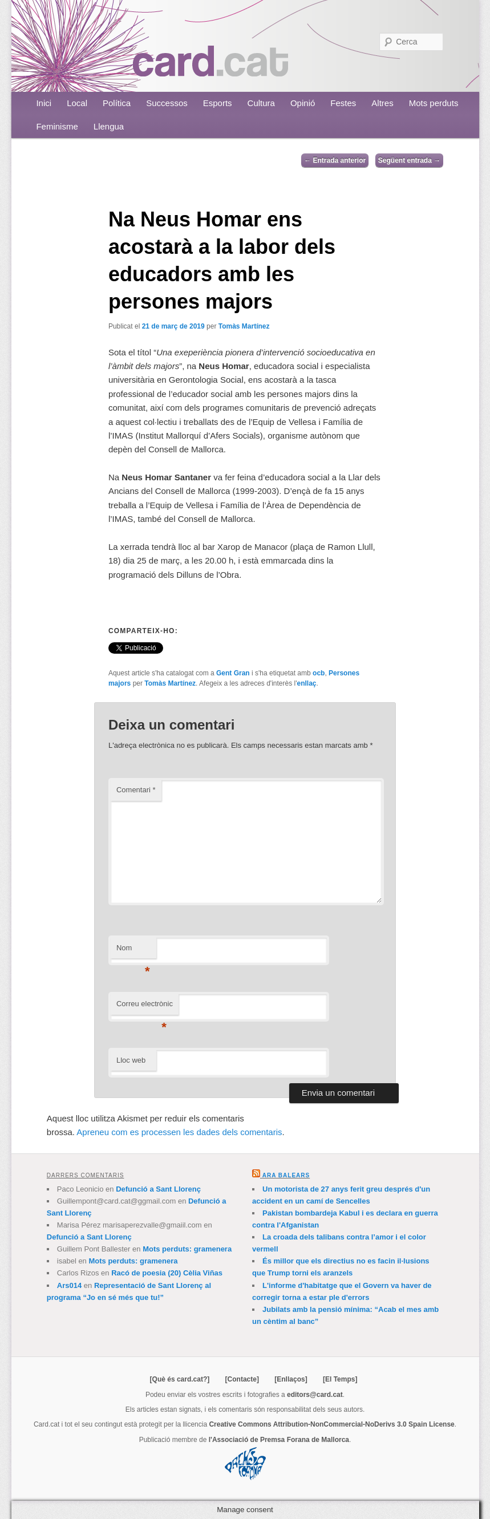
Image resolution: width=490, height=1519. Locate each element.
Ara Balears (286, 1175)
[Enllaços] (290, 1379)
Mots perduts (434, 103)
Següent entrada (409, 160)
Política (117, 103)
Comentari (136, 789)
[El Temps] (340, 1379)
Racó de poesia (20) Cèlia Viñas (166, 1273)
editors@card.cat (315, 1395)
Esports (217, 103)
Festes (343, 103)
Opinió (302, 103)
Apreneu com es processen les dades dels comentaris (179, 1132)
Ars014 (69, 1285)
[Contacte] (242, 1379)
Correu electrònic (144, 1007)
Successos (167, 103)
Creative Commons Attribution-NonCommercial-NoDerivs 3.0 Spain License (331, 1424)
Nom (133, 951)
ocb (319, 673)
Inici (43, 103)
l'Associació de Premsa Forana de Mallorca (279, 1440)
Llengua (109, 126)
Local (77, 103)
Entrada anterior (335, 160)
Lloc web (130, 1060)
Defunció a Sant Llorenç (158, 1189)
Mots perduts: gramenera (187, 1249)
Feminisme (57, 126)
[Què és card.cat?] (180, 1379)
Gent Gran (233, 673)
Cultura (261, 103)
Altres (382, 103)
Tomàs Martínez (244, 326)
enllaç (306, 683)
